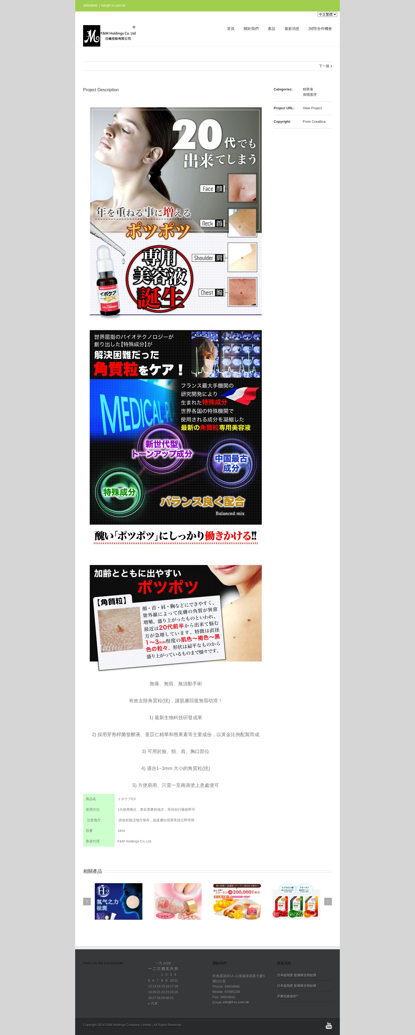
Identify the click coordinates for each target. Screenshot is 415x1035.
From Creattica (314, 122)
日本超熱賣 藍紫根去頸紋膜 (296, 975)
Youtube (329, 1025)
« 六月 (153, 1004)
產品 (271, 28)
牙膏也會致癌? (287, 996)
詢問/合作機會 (320, 28)
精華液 (308, 89)
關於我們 (251, 28)
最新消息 (292, 28)
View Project (312, 108)
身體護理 (310, 95)
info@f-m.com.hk (113, 5)
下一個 (324, 66)
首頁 (230, 28)
